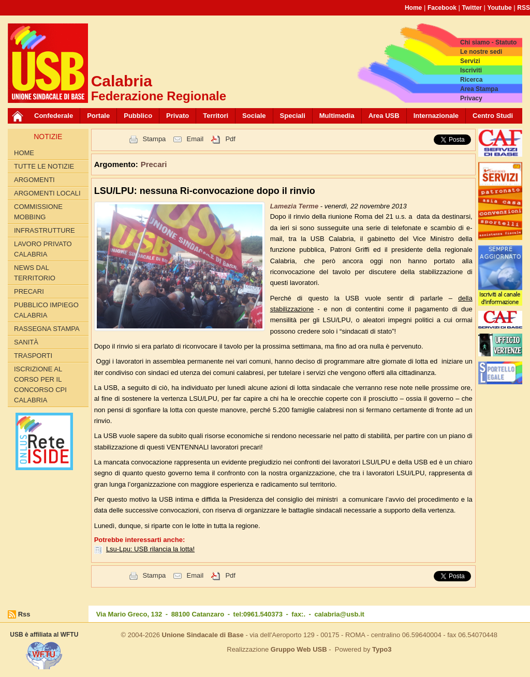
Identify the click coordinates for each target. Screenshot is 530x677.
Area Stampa (479, 89)
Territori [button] (215, 115)
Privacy (471, 98)
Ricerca (471, 79)
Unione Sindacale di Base (203, 635)
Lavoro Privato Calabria (43, 249)
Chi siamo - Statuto (488, 42)
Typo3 (381, 649)
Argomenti (34, 180)
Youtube (500, 7)
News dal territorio (34, 273)
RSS (523, 7)
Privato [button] (177, 115)
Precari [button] (154, 164)
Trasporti (33, 355)
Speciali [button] (292, 115)
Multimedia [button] (337, 115)
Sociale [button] (254, 115)
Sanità (26, 342)
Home (413, 7)
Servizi (470, 61)
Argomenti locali (47, 193)
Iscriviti (471, 70)
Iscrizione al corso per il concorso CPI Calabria (40, 384)
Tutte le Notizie (44, 166)
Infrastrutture (44, 230)
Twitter (472, 7)
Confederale (53, 115)
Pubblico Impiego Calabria (46, 310)
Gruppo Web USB (299, 649)
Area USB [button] (384, 115)
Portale (98, 115)
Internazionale (436, 115)
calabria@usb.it (339, 614)
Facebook (442, 7)
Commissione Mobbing (38, 212)
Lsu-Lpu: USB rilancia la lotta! (150, 549)
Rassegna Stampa (47, 329)
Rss (24, 614)
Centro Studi (493, 115)
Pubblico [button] (138, 115)
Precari (29, 291)
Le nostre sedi (481, 51)
